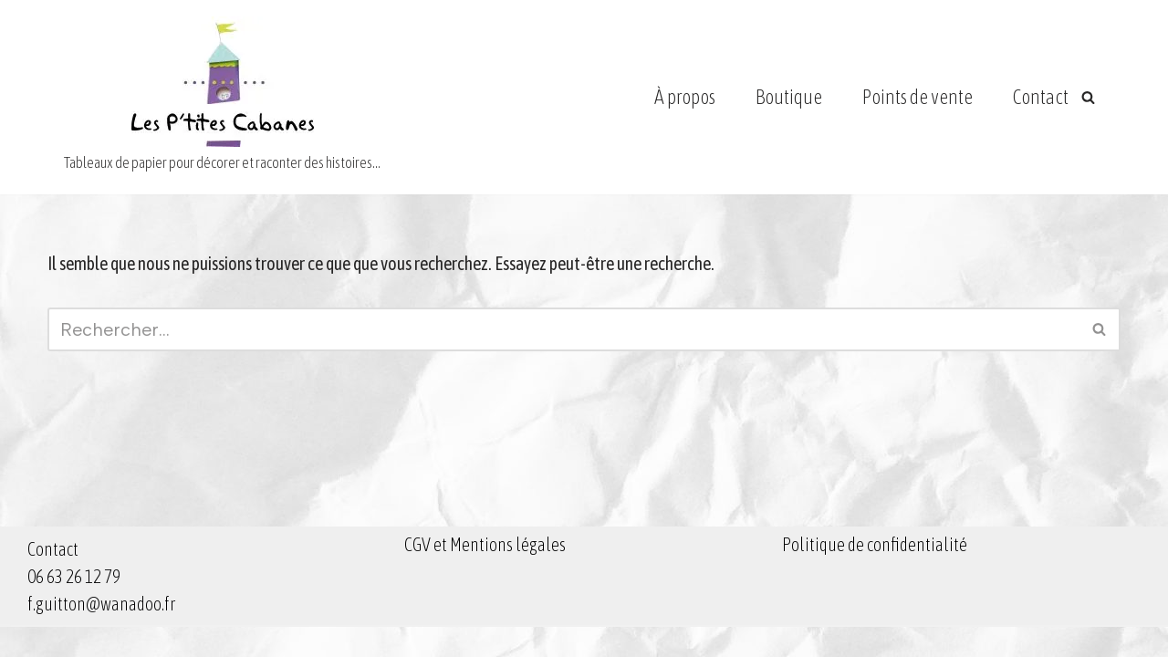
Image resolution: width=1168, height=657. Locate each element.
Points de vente (917, 97)
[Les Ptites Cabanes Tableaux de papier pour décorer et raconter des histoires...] (222, 97)
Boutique (789, 97)
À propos (684, 97)
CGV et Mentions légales (485, 574)
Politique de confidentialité (874, 574)
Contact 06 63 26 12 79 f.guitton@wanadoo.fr (101, 606)
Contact (1041, 97)
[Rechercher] (1088, 97)
